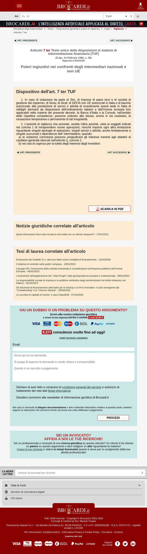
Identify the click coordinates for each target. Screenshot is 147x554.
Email (16, 344)
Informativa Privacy (72, 532)
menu (19, 6)
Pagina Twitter (125, 542)
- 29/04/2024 (67, 289)
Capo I (114, 28)
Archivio (118, 532)
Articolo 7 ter (20, 32)
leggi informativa (59, 390)
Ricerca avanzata (138, 16)
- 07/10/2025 (49, 294)
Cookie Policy (92, 532)
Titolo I (73, 28)
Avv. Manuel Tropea (85, 521)
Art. (27, 40)
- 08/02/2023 (73, 275)
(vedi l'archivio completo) (73, 338)
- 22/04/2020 (63, 259)
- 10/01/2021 (46, 264)
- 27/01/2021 (62, 234)
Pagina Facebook (117, 542)
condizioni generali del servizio (81, 387)
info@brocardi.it (51, 532)
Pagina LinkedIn (132, 542)
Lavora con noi (73, 536)
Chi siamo (107, 532)
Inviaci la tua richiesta (30, 449)
